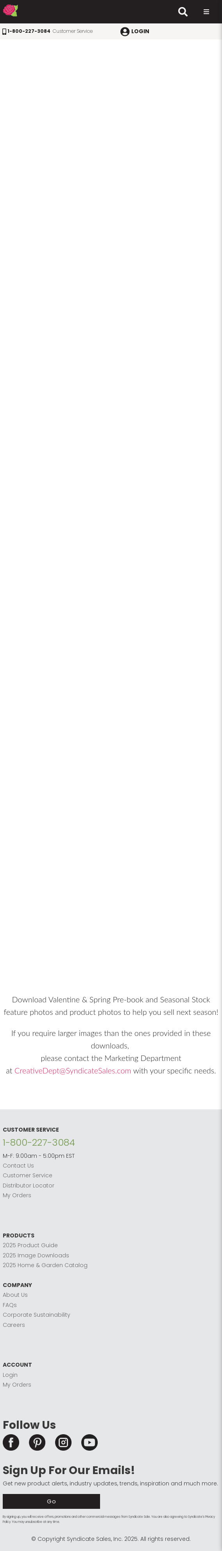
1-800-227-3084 (39, 1142)
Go (51, 1501)
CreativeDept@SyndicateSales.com (72, 1070)
